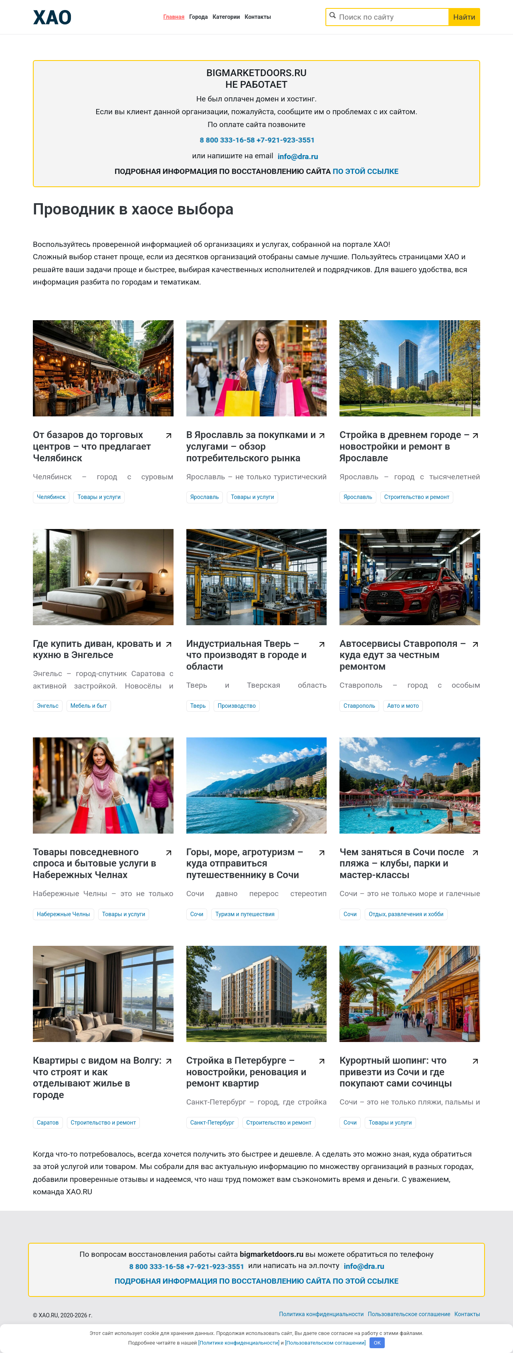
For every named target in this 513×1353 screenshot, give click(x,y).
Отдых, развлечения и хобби (406, 914)
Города (198, 17)
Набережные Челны (63, 914)
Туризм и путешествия (245, 914)
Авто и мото (403, 706)
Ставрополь (359, 706)
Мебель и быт (89, 706)
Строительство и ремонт (417, 497)
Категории (226, 17)
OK (377, 1343)
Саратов (48, 1122)
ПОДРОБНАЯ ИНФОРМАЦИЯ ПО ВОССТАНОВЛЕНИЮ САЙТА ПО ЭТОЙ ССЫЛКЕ (256, 1281)
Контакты (258, 17)
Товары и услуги (99, 497)
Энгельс (48, 706)
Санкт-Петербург (212, 1122)
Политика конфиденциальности (321, 1314)
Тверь (198, 706)
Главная (174, 17)
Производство (237, 706)
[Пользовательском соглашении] (325, 1343)
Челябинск (51, 497)
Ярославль (204, 497)
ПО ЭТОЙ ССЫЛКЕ (365, 171)
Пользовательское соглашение (409, 1314)
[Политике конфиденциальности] (239, 1343)
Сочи (197, 914)
